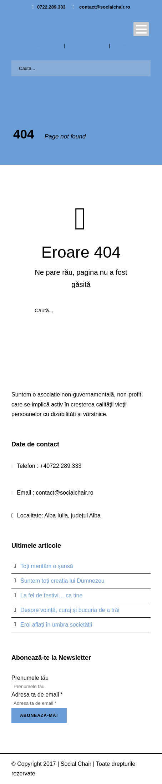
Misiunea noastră (87, 45)
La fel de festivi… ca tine (51, 595)
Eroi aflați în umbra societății (56, 625)
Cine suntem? (45, 45)
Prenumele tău (30, 678)
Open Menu (141, 29)
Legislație (124, 45)
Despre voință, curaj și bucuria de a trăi (69, 610)
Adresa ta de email (37, 695)
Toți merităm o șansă (46, 566)
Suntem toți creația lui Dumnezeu (62, 581)
